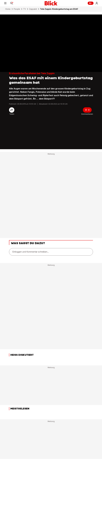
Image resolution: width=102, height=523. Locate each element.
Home (7, 9)
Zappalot (33, 9)
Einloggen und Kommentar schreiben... (30, 251)
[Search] (11, 3)
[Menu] (5, 3)
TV (24, 9)
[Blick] (51, 3)
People (17, 9)
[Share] (11, 110)
